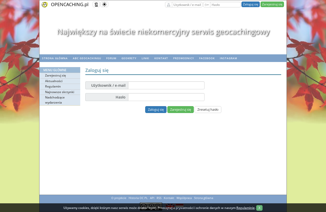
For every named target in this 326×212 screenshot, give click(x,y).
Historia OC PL (138, 198)
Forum (111, 58)
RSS (159, 198)
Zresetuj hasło (208, 109)
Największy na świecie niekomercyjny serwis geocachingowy (163, 31)
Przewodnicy (183, 58)
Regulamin (53, 86)
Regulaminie (245, 208)
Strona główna (55, 58)
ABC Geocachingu (87, 58)
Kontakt (161, 58)
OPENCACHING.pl (70, 4)
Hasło (121, 97)
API (152, 198)
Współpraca (184, 198)
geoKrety (129, 58)
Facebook (207, 58)
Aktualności (53, 81)
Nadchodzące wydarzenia (55, 100)
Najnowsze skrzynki (59, 92)
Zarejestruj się (272, 4)
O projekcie (118, 198)
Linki (145, 58)
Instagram (228, 58)
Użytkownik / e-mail (108, 85)
